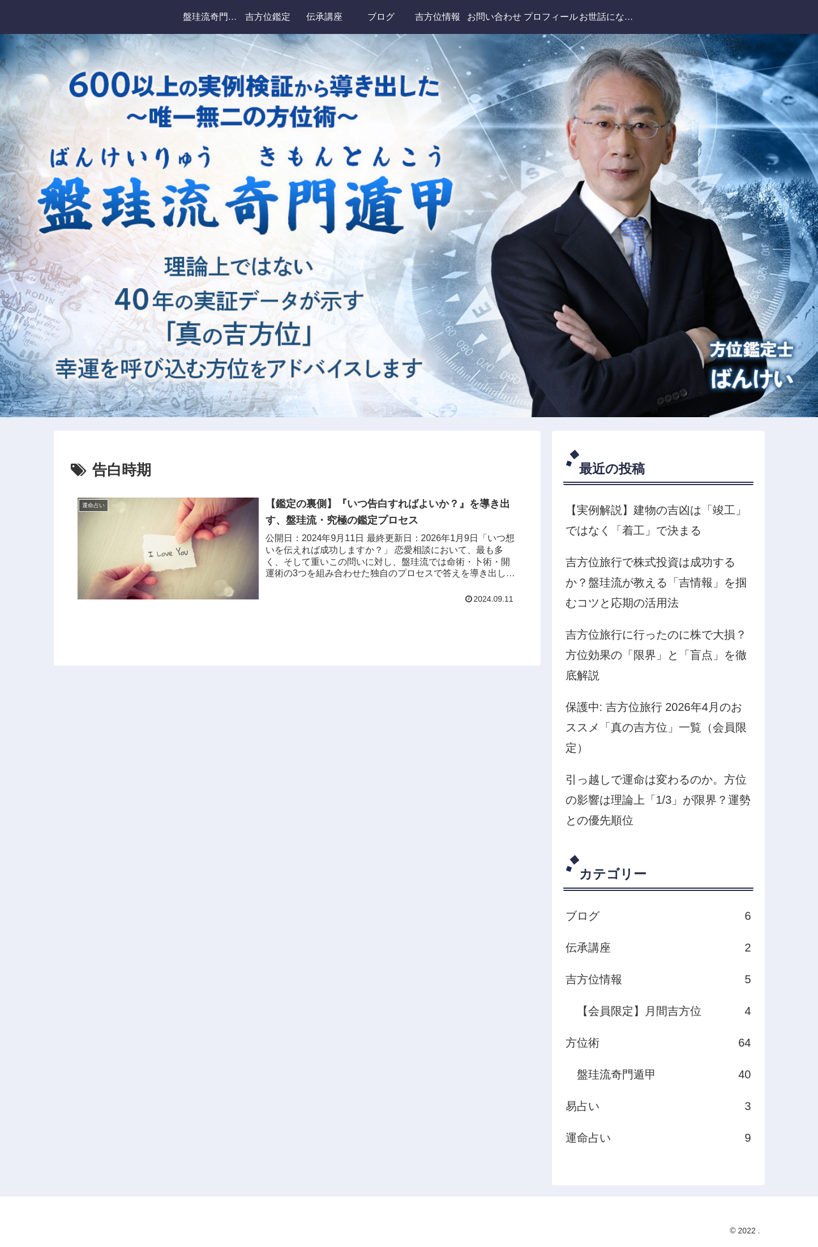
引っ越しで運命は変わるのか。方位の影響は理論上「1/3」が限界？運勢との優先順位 (658, 799)
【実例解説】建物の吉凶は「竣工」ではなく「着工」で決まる (656, 520)
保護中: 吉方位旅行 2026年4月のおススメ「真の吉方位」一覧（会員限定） (656, 727)
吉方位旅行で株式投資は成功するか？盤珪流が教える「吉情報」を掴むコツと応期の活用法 (656, 582)
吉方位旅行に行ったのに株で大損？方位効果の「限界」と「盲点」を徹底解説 (656, 655)
